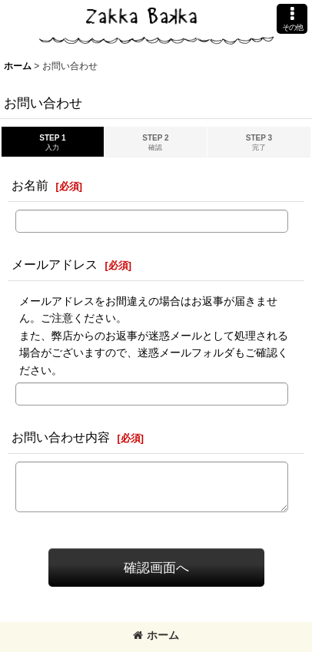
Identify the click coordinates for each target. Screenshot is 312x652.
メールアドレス (55, 264)
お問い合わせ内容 (61, 437)
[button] (292, 19)
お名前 (30, 185)
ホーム (156, 635)
